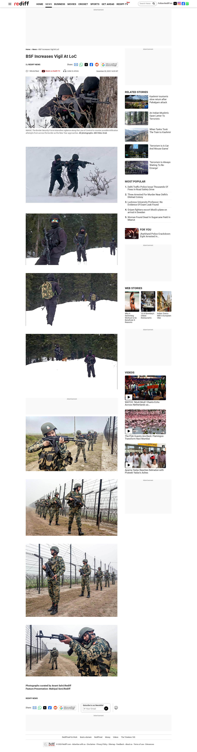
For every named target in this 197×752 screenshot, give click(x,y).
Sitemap (112, 744)
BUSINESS (59, 4)
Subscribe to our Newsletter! (93, 705)
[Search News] (153, 3)
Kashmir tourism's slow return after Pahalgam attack (159, 99)
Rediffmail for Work (69, 737)
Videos (115, 737)
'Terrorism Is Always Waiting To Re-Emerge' (160, 165)
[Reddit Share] (96, 64)
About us (128, 744)
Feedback (120, 744)
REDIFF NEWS (34, 64)
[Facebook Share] (91, 64)
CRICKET (83, 4)
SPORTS (94, 4)
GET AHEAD (108, 4)
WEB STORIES (133, 288)
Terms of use (139, 744)
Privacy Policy (102, 744)
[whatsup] (187, 3)
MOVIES (71, 4)
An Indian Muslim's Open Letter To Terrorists (159, 116)
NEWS (48, 4)
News (34, 49)
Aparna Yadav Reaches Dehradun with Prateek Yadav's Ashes (144, 471)
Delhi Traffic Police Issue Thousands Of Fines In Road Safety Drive (148, 188)
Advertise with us (79, 744)
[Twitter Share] (86, 64)
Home (28, 49)
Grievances (149, 744)
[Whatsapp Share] (80, 64)
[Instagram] (179, 3)
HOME (39, 4)
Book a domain (86, 737)
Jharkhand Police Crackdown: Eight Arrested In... (155, 235)
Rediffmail (98, 737)
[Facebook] (183, 3)
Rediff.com (66, 744)
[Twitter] (175, 3)
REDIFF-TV (122, 4)
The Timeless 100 (128, 737)
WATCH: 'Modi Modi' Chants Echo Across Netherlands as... (142, 403)
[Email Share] (75, 64)
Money (107, 737)
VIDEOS (129, 372)
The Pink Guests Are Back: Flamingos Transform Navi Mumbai (144, 437)
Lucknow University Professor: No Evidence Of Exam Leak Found (145, 203)
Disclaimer (91, 744)
